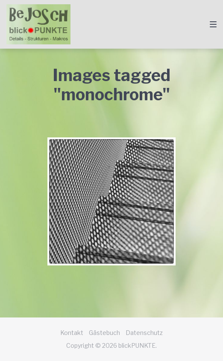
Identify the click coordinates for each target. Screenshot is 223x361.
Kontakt (71, 332)
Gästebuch (104, 332)
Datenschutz (144, 332)
